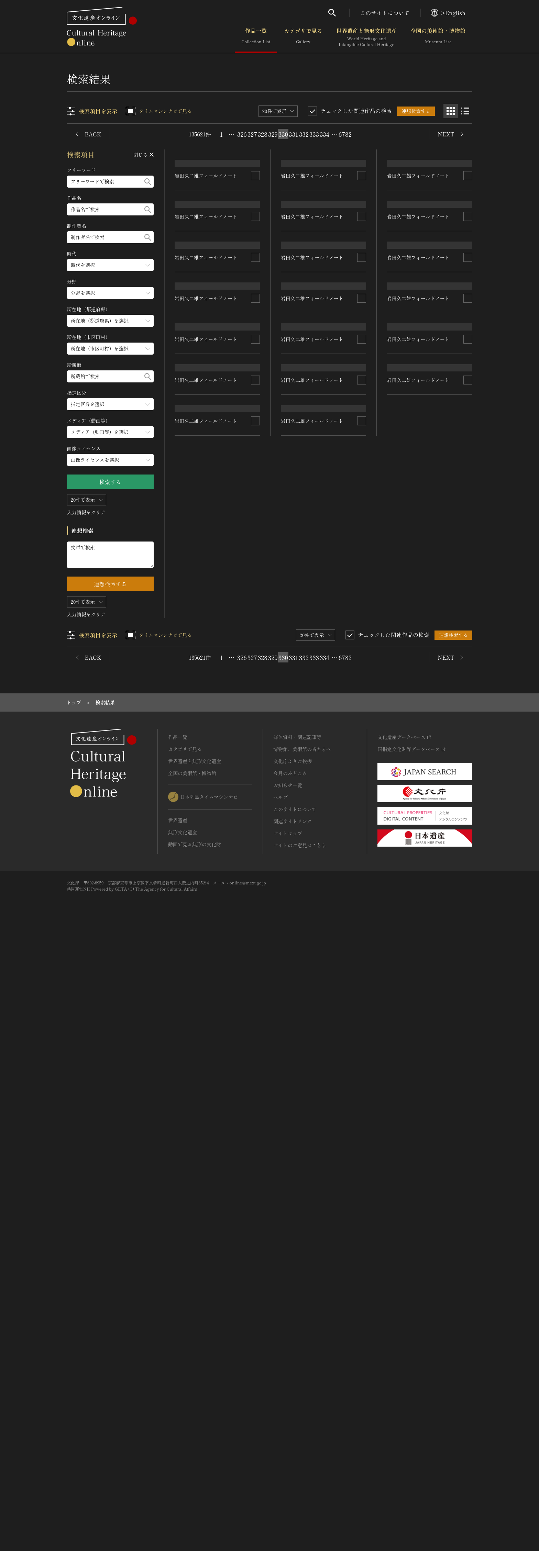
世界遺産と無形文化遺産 (366, 37)
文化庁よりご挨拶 (292, 1379)
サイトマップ (287, 1451)
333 (314, 134)
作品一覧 (256, 37)
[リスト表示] (465, 111)
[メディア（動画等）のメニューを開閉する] (110, 432)
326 (242, 134)
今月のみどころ (290, 1391)
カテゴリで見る (303, 37)
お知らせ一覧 (287, 1403)
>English (448, 13)
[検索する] (148, 182)
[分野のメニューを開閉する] (110, 293)
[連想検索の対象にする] (255, 290)
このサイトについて (385, 13)
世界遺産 (177, 1438)
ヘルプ (280, 1415)
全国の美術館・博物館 (437, 37)
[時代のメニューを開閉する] (110, 265)
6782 (345, 134)
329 (273, 134)
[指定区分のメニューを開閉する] (110, 404)
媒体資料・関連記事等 (297, 1355)
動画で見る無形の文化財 (194, 1462)
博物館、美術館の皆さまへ (302, 1367)
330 (283, 134)
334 (324, 134)
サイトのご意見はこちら (299, 1463)
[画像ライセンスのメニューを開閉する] (110, 460)
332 (304, 134)
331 (293, 134)
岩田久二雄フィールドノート (206, 290)
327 (252, 134)
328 (262, 134)
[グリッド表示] (450, 111)
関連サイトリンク (292, 1439)
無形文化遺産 (182, 1450)
